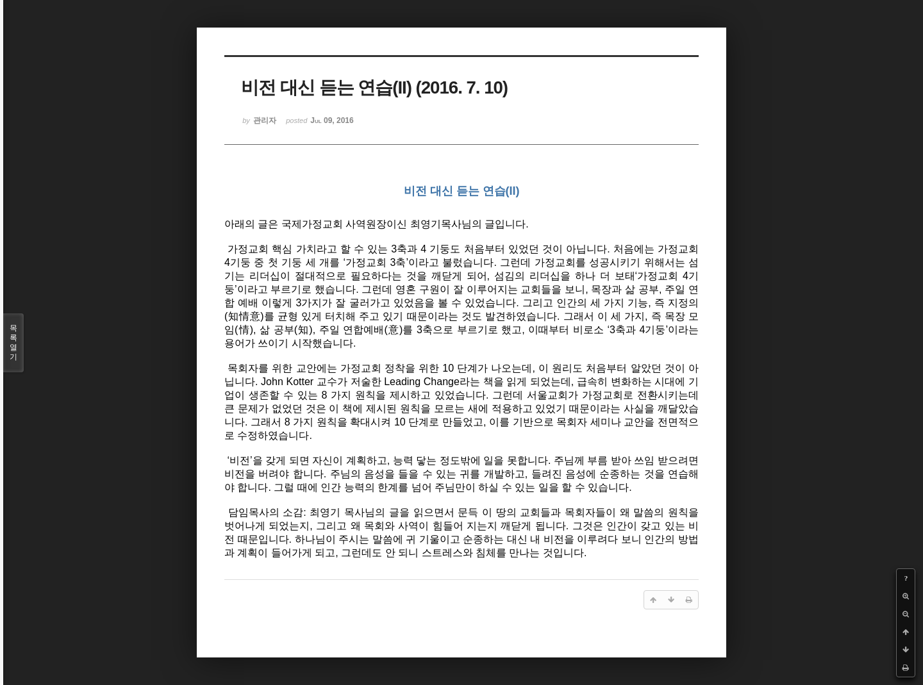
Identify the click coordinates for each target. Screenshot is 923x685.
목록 (13, 343)
